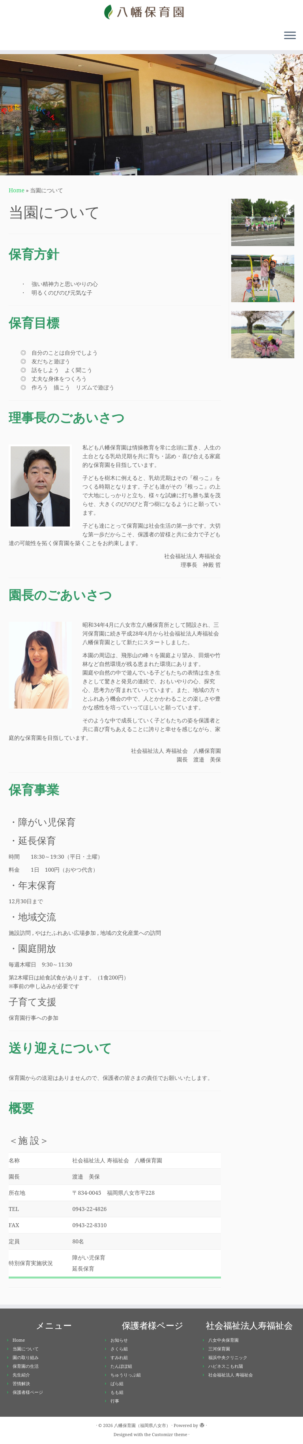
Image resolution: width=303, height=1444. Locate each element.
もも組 (116, 1392)
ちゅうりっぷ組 (125, 1375)
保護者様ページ (28, 1392)
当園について (26, 1349)
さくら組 (119, 1349)
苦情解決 (21, 1383)
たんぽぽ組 (121, 1366)
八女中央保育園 (223, 1340)
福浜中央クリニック (227, 1357)
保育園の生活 (26, 1366)
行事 (114, 1401)
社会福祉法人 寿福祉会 (230, 1375)
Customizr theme (169, 1434)
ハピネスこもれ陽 (225, 1366)
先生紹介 (21, 1375)
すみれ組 (119, 1357)
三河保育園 (219, 1349)
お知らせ (119, 1340)
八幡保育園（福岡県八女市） (142, 1425)
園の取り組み (26, 1357)
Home (16, 190)
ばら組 (116, 1383)
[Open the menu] (290, 36)
